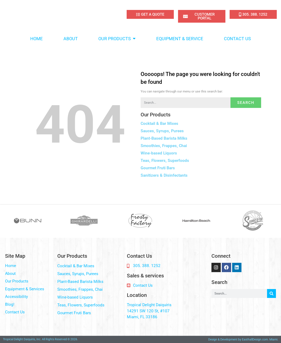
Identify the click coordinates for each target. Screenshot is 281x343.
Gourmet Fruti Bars (158, 167)
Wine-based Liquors (159, 153)
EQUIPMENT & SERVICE (179, 38)
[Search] (271, 293)
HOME (36, 38)
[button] (201, 123)
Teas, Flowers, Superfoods (165, 160)
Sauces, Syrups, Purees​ (162, 130)
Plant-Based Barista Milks (164, 138)
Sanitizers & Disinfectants (164, 175)
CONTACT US (237, 38)
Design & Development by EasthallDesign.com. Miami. (243, 339)
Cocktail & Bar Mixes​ (159, 123)
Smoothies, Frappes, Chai (164, 145)
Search (245, 102)
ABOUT (70, 38)
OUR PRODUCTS (117, 38)
